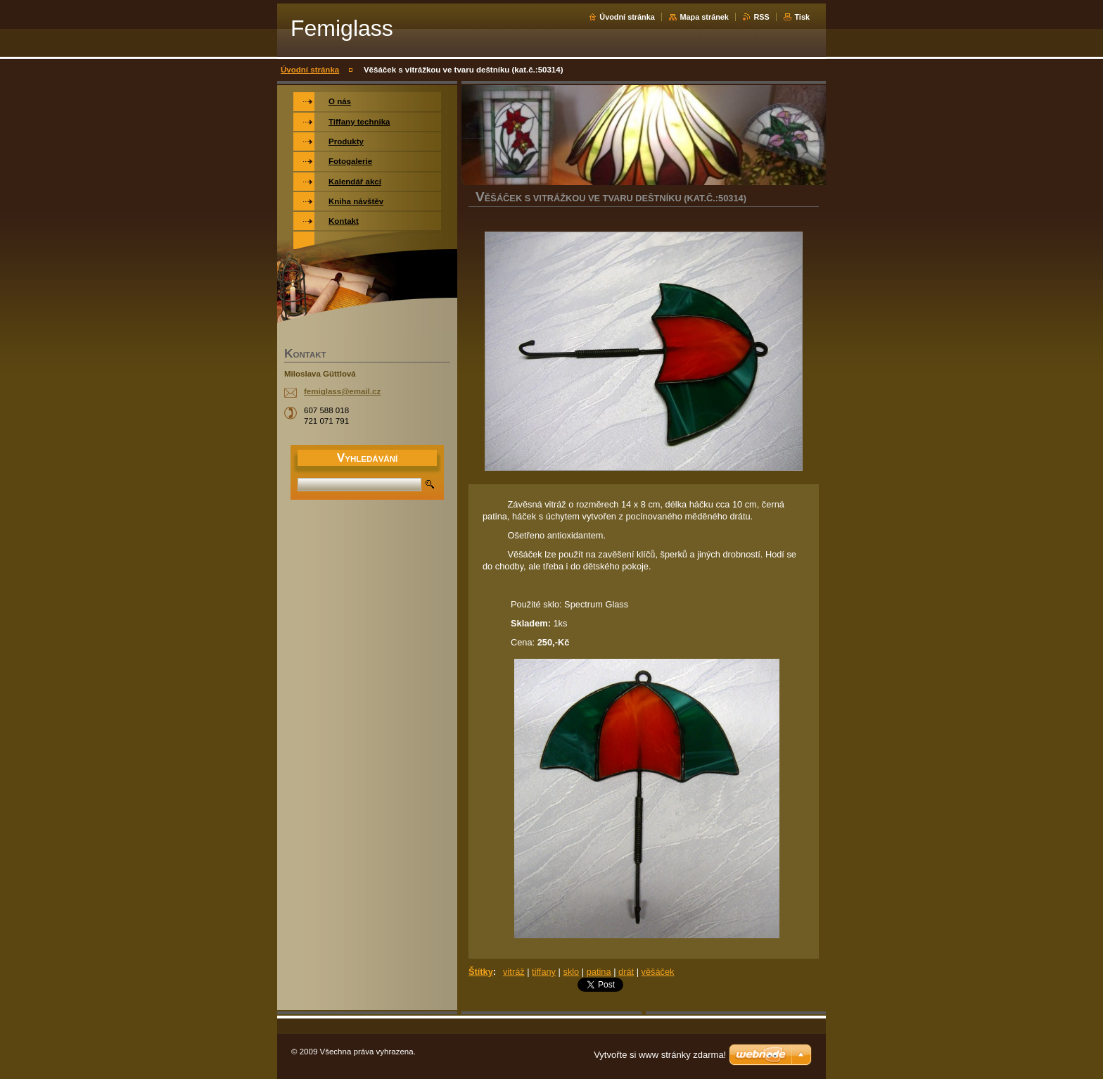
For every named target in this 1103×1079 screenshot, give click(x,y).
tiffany (544, 971)
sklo (571, 971)
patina (599, 971)
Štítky (480, 971)
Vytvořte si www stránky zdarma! (660, 1054)
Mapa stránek (704, 17)
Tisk (802, 17)
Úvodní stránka (627, 17)
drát (626, 971)
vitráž (514, 971)
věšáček (658, 971)
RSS (761, 17)
